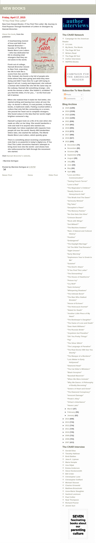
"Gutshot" (71, 264)
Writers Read (70, 53)
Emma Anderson (72, 468)
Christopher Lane (72, 477)
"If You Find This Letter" (14, 21)
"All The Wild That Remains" (79, 247)
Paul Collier (70, 497)
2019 (67, 128)
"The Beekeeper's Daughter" (79, 320)
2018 (67, 131)
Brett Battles (70, 456)
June (69, 165)
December (72, 145)
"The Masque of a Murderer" (79, 356)
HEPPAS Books (72, 62)
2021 (67, 121)
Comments (70, 99)
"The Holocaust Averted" (77, 307)
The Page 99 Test (72, 50)
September (72, 155)
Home (30, 175)
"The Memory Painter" (76, 211)
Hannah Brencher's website (18, 156)
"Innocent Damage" (75, 395)
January (71, 415)
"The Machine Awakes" (77, 228)
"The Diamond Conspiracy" (78, 392)
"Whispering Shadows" (77, 290)
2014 (67, 419)
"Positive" (71, 237)
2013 (67, 422)
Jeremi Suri (70, 506)
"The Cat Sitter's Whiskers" (78, 369)
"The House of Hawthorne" (78, 277)
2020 (67, 125)
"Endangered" (73, 241)
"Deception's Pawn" (75, 207)
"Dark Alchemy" (74, 287)
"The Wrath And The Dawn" (78, 197)
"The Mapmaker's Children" (78, 188)
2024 (67, 111)
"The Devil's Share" (75, 267)
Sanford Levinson (73, 494)
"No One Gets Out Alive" (77, 214)
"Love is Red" (73, 185)
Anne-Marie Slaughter (74, 491)
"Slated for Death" (74, 310)
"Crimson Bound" (74, 218)
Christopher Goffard (74, 480)
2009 (67, 435)
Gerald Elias (70, 451)
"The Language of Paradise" (79, 346)
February (71, 412)
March (70, 409)
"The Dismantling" (75, 274)
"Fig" (69, 340)
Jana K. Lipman (72, 459)
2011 (67, 429)
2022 (67, 118)
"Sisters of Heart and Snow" (79, 389)
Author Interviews (73, 59)
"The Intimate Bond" (75, 294)
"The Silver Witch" (75, 343)
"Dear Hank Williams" (76, 326)
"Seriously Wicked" (75, 201)
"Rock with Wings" (75, 221)
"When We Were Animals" (78, 379)
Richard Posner (72, 503)
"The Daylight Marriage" (77, 244)
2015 (67, 141)
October (71, 151)
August (70, 158)
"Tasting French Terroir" (77, 181)
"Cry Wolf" (71, 284)
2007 (67, 442)
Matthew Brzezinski (73, 488)
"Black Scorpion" (74, 372)
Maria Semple (71, 462)
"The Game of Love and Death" (80, 323)
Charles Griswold (72, 485)
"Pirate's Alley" (73, 399)
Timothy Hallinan (72, 454)
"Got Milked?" (73, 224)
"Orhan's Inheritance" (76, 402)
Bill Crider (69, 474)
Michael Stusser (72, 483)
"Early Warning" (74, 254)
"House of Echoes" (75, 303)
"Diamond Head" (74, 366)
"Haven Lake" (73, 405)
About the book (8, 34)
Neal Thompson (72, 500)
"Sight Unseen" (73, 251)
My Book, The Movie (74, 47)
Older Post (53, 175)
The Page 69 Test (72, 56)
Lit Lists (68, 44)
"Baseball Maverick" (75, 376)
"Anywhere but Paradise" (78, 333)
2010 (67, 432)
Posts (67, 94)
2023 (67, 115)
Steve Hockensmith (73, 471)
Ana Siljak (69, 465)
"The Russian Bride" (75, 330)
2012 (67, 425)
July (69, 162)
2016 (67, 138)
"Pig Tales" (71, 204)
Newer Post (7, 175)
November (72, 148)
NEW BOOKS (14, 8)
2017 (67, 135)
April (69, 172)
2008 (67, 439)
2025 (67, 108)
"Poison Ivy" (72, 280)
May (69, 168)
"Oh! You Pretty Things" (77, 336)
